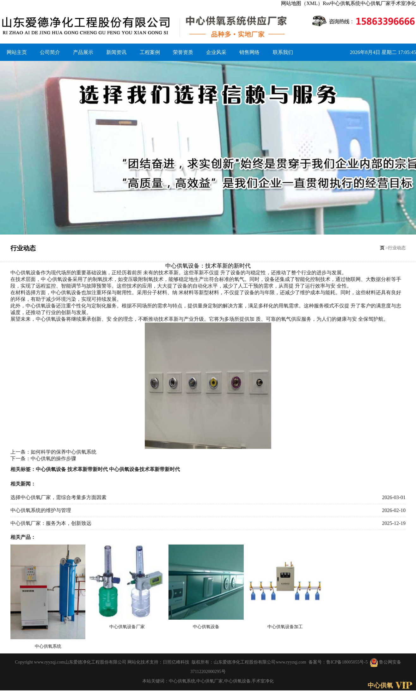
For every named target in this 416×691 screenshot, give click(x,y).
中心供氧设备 (25, 272)
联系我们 (283, 52)
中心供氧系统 (345, 3)
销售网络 (249, 52)
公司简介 (50, 52)
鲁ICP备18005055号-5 (347, 662)
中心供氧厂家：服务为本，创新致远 (50, 523)
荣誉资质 (183, 52)
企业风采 (216, 52)
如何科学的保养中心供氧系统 (63, 452)
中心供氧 (380, 685)
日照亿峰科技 (176, 662)
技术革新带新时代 (87, 469)
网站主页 (17, 52)
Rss (326, 3)
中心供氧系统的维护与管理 (40, 510)
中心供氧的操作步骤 (53, 458)
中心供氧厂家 (375, 3)
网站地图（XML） (302, 3)
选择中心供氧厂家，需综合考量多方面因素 (58, 497)
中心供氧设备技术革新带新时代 (144, 469)
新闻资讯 (116, 52)
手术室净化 (403, 3)
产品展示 (83, 52)
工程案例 (150, 52)
